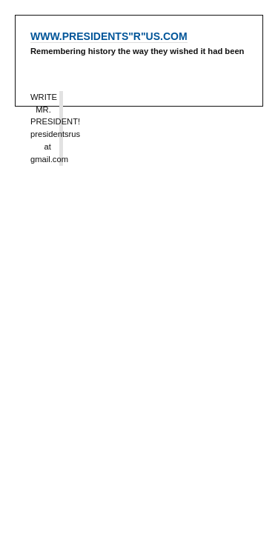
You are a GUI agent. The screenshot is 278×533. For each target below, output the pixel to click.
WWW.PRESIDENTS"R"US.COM (109, 36)
